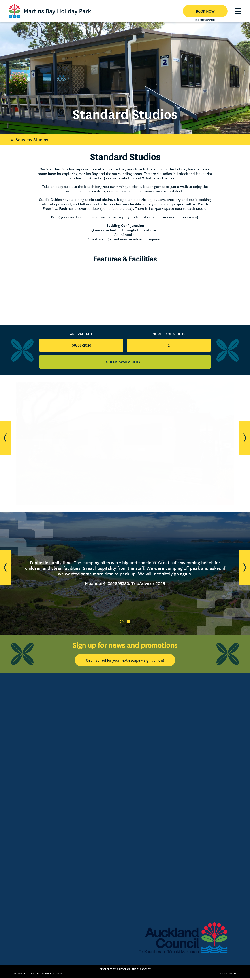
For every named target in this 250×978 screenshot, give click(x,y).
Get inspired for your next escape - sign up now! (125, 660)
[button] (5, 438)
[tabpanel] (125, 573)
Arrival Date (81, 334)
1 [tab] (121, 621)
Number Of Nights (168, 334)
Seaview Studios (28, 140)
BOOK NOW (205, 11)
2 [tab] (128, 621)
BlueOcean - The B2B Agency (133, 969)
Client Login (228, 973)
